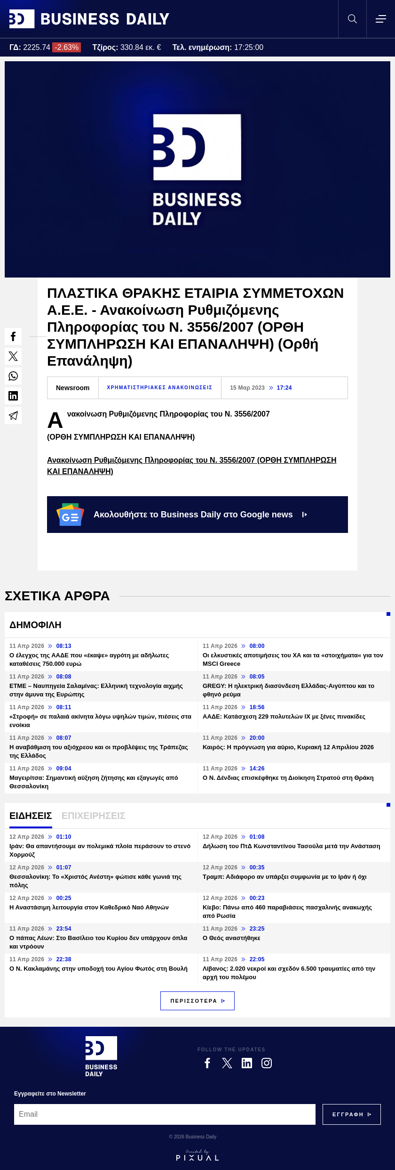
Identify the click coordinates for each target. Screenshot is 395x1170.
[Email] (165, 1114)
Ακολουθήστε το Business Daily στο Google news (181, 514)
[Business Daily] (101, 1056)
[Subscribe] (348, 1114)
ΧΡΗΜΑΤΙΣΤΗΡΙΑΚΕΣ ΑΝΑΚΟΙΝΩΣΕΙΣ (160, 387)
